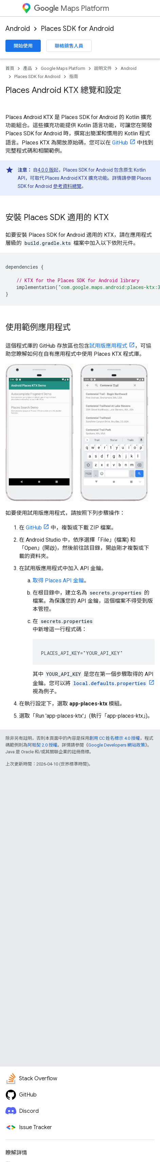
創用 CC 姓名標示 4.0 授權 (114, 738)
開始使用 (23, 46)
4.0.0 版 (46, 170)
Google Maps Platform (63, 68)
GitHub (120, 142)
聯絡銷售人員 (69, 46)
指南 (73, 76)
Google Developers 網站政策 (116, 745)
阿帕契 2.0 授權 (42, 745)
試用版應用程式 (108, 346)
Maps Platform (71, 8)
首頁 (9, 68)
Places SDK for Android (77, 28)
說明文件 (103, 68)
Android (17, 28)
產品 (27, 68)
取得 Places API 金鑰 (58, 580)
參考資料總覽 (67, 186)
